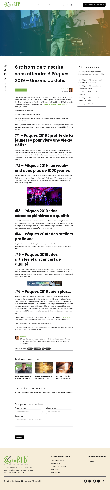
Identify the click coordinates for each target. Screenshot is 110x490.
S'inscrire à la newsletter (94, 5)
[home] (12, 4)
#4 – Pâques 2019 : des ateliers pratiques (89, 93)
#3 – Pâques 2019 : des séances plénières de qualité (90, 87)
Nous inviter (55, 469)
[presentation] (29, 431)
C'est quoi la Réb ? (57, 460)
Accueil (33, 5)
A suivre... (91, 461)
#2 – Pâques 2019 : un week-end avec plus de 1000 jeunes (90, 81)
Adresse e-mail (51, 408)
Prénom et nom (20, 408)
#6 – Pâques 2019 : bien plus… (89, 104)
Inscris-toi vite (66, 317)
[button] (42, 5)
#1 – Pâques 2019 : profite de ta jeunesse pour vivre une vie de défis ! (91, 74)
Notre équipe (55, 463)
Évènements (53, 5)
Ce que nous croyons (58, 466)
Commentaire (19, 416)
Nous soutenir (56, 472)
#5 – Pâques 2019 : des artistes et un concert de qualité (91, 99)
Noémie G (64, 89)
